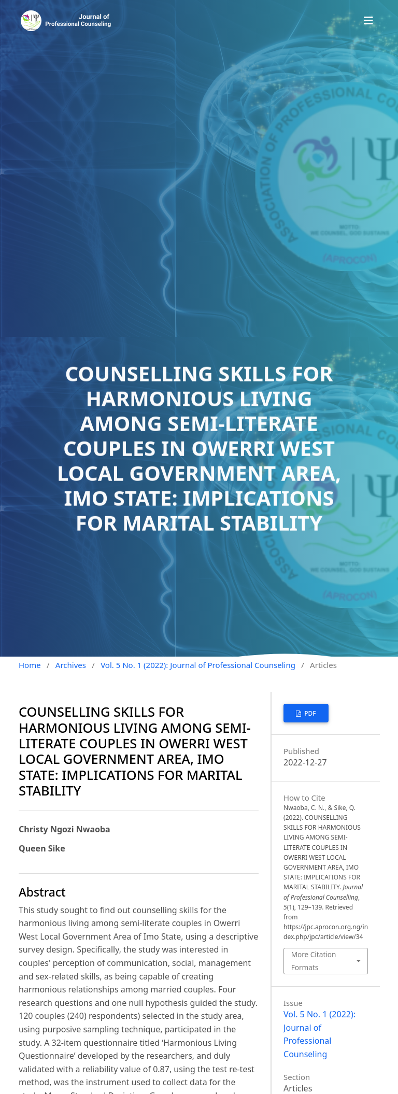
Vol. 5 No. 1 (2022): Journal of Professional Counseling (198, 665)
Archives (70, 665)
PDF (309, 713)
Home (30, 665)
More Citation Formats (313, 960)
